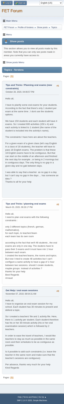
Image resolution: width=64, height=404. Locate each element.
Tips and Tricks (14, 85)
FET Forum (12, 10)
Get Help (10, 290)
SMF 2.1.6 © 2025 (24, 400)
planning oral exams (35, 203)
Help (20, 397)
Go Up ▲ (42, 397)
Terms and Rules (30, 397)
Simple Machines (40, 400)
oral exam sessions (27, 290)
